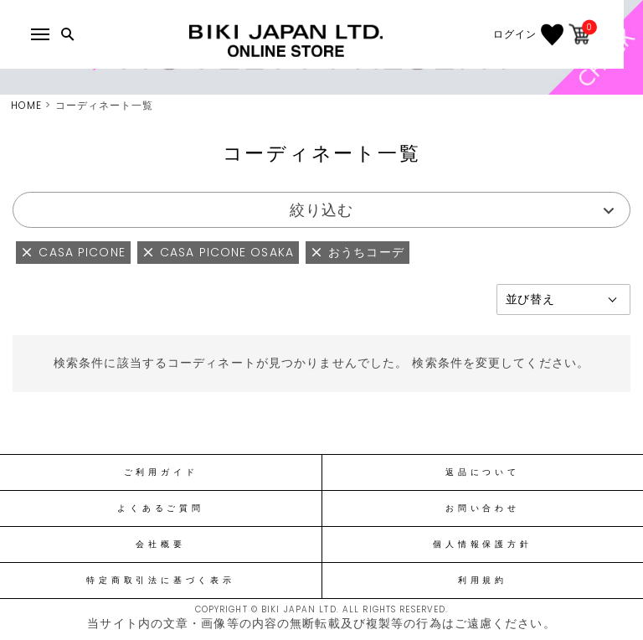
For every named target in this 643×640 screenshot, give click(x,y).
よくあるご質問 (160, 508)
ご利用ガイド (161, 472)
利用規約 (482, 580)
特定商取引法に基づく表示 (160, 580)
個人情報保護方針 (482, 544)
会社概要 (160, 544)
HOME (26, 105)
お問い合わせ (482, 508)
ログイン (533, 34)
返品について (482, 472)
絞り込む (321, 209)
